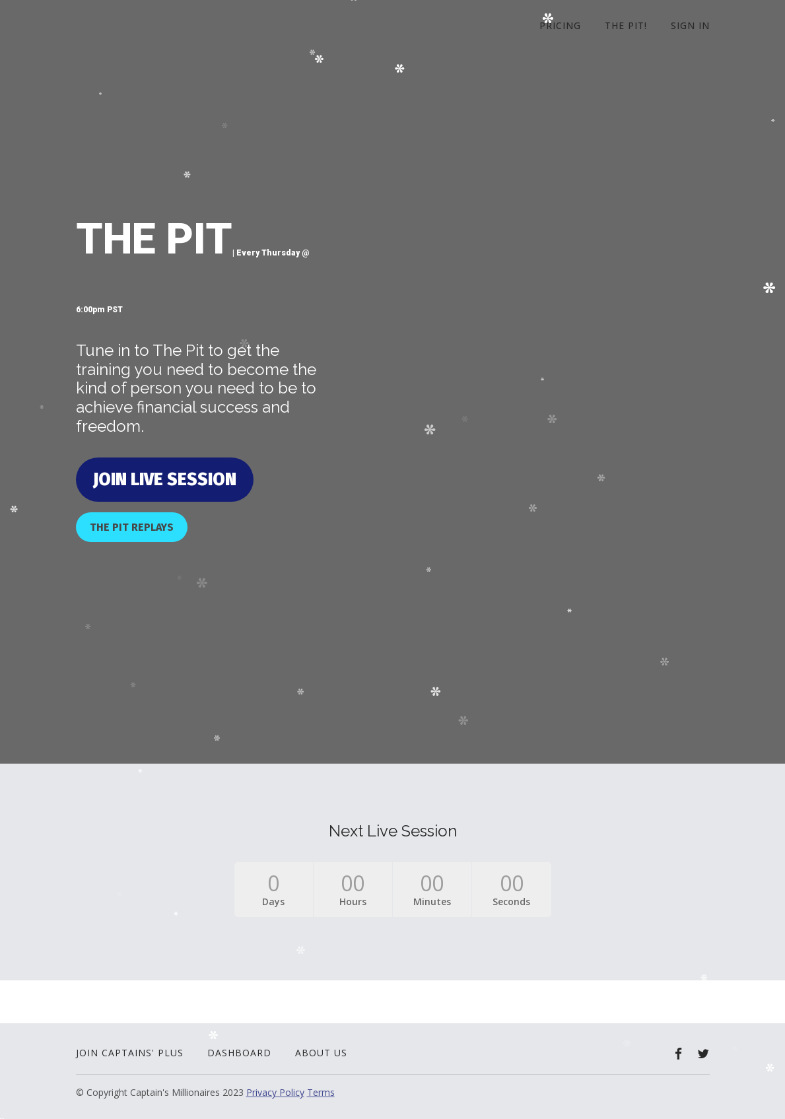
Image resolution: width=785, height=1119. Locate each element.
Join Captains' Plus (130, 1052)
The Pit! (626, 25)
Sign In (690, 25)
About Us (321, 1052)
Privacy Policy (275, 1092)
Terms (321, 1092)
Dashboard (239, 1052)
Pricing (560, 25)
